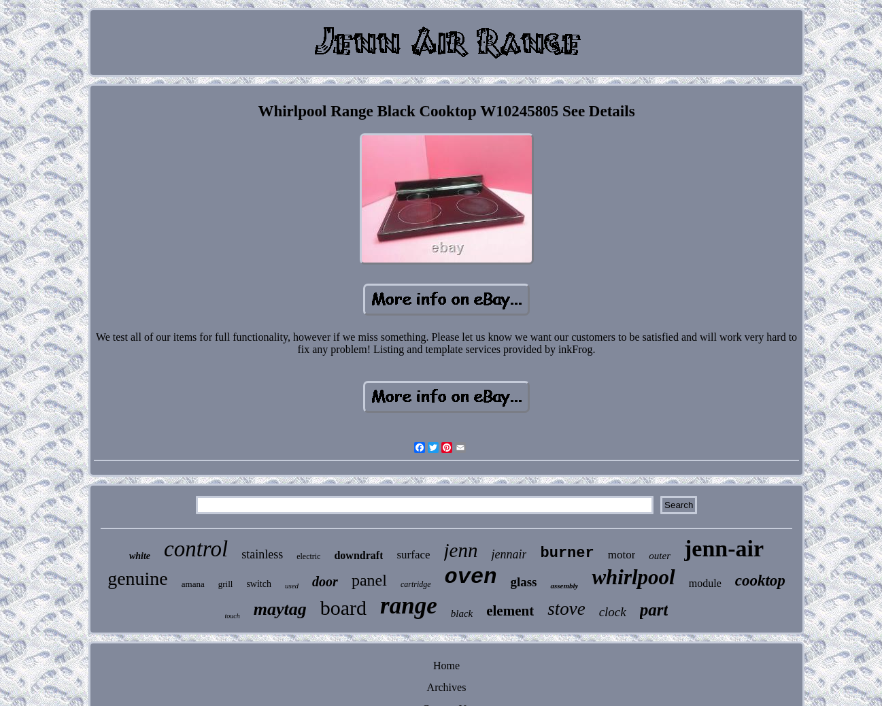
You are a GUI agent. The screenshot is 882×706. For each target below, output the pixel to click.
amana (193, 584)
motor (622, 554)
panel (369, 580)
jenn (461, 550)
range (408, 605)
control (196, 549)
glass (523, 582)
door (325, 581)
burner (567, 553)
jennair (508, 554)
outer (660, 555)
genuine (137, 578)
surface (413, 554)
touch (232, 616)
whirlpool (633, 577)
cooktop (760, 580)
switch (258, 584)
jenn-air (724, 548)
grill (225, 584)
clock (612, 612)
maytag (280, 609)
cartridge (416, 584)
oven (471, 577)
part (654, 610)
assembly (564, 586)
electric (308, 556)
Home (446, 665)
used (292, 586)
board (343, 607)
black (462, 613)
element (510, 611)
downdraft (358, 555)
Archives (447, 687)
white (139, 556)
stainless (262, 554)
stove (566, 609)
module (705, 583)
